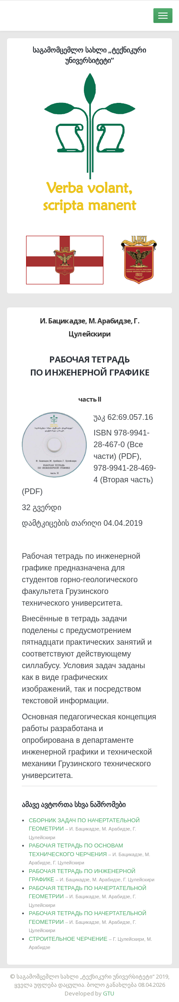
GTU (108, 993)
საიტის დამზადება (115, 972)
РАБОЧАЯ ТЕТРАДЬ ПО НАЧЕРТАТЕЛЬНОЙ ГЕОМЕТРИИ (87, 896)
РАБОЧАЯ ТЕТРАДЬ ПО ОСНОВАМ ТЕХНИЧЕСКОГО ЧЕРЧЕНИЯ (89, 853)
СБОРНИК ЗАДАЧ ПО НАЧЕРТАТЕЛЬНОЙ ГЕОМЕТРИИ (84, 828)
